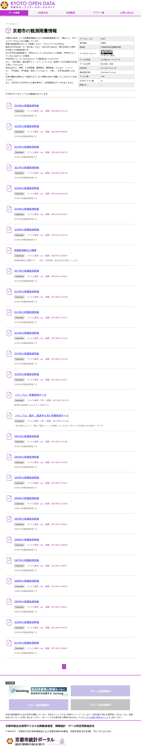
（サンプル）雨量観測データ (30, 395)
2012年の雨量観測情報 (26, 291)
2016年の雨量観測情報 (26, 374)
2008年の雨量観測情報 (26, 581)
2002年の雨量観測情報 (26, 457)
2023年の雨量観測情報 (26, 126)
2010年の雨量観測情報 (26, 622)
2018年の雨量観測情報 (26, 229)
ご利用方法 (42, 13)
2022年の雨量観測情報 (26, 147)
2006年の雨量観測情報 (26, 539)
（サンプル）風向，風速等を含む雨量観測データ (41, 415)
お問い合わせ (127, 13)
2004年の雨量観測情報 (26, 498)
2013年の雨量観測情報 (26, 312)
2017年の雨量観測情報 (26, 271)
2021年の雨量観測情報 (26, 167)
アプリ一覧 (98, 13)
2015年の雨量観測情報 (26, 353)
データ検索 (14, 13)
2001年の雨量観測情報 (26, 436)
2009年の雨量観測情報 (26, 601)
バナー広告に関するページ (96, 717)
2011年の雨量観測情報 (26, 643)
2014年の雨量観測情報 (26, 333)
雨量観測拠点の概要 (25, 250)
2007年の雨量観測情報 (26, 560)
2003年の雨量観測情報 (26, 477)
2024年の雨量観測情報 (26, 105)
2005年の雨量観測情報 (26, 519)
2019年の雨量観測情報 (26, 209)
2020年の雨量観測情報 (26, 188)
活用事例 (70, 13)
